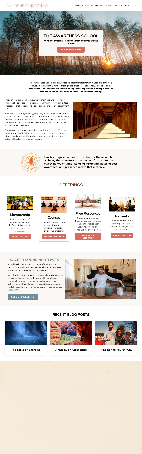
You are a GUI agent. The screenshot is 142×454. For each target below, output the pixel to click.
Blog (127, 5)
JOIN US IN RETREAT (122, 235)
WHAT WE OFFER (71, 49)
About (77, 5)
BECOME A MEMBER (20, 237)
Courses (85, 5)
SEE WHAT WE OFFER (54, 236)
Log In (133, 5)
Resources (118, 5)
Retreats (108, 5)
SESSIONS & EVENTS (22, 297)
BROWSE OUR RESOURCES (88, 236)
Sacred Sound (96, 5)
